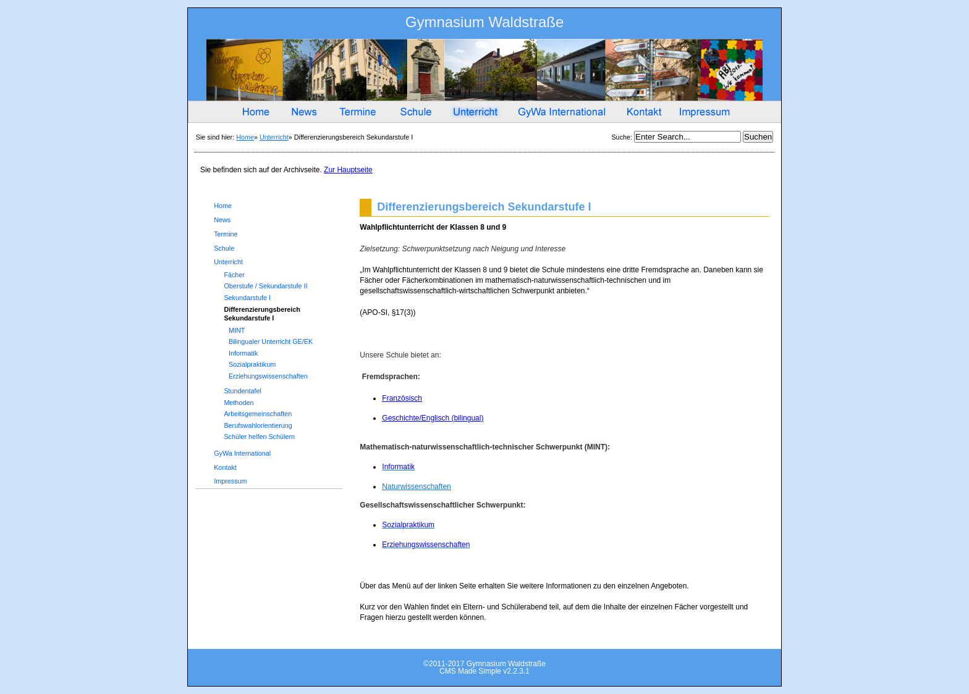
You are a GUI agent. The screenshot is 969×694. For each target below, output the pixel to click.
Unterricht (274, 137)
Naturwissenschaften (416, 486)
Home (245, 137)
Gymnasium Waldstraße (484, 24)
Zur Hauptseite (348, 169)
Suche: (622, 137)
